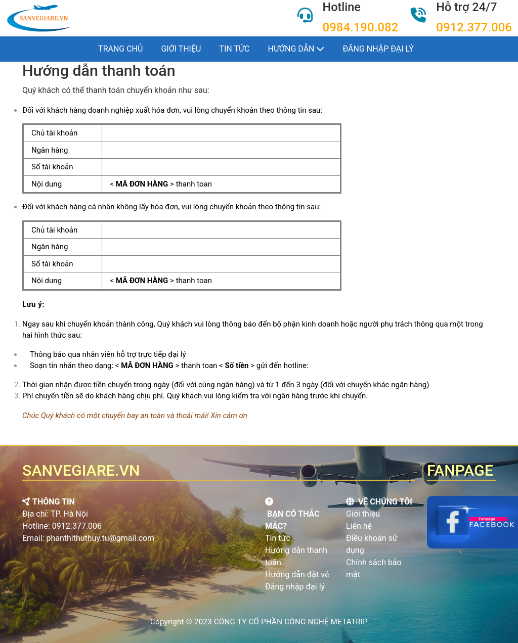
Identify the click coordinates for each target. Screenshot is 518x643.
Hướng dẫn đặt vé (297, 574)
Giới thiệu (181, 49)
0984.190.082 (361, 27)
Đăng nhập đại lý (377, 49)
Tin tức (234, 49)
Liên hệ (359, 526)
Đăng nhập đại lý (295, 586)
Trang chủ (120, 49)
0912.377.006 (474, 27)
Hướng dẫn (296, 49)
